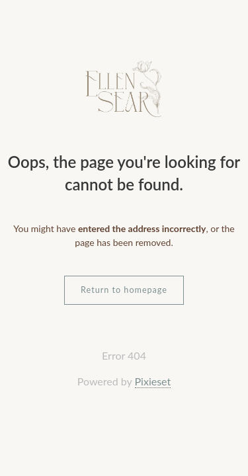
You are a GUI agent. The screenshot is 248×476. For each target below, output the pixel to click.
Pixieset (153, 381)
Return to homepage (124, 290)
